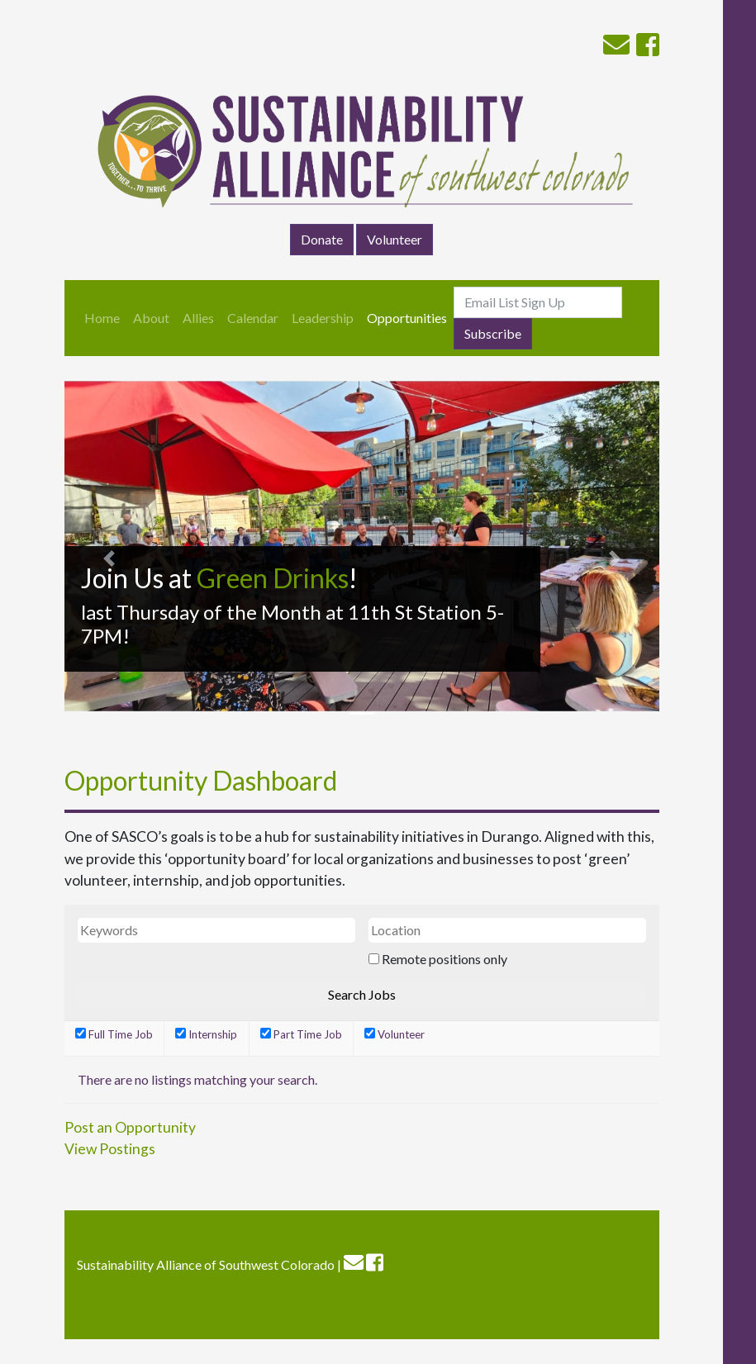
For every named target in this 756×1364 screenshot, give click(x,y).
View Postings (109, 1148)
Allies (198, 318)
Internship (206, 1034)
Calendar (252, 318)
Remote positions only (444, 959)
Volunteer (394, 239)
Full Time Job (114, 1034)
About (151, 318)
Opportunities (407, 318)
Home (102, 318)
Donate (322, 239)
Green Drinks (273, 578)
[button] (109, 558)
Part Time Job (301, 1034)
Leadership (323, 318)
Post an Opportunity (130, 1127)
